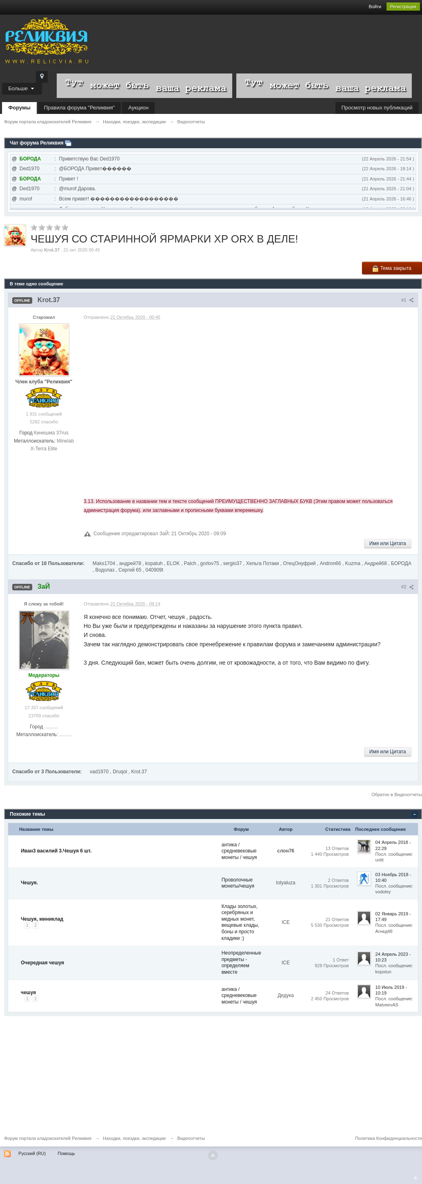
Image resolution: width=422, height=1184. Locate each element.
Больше (22, 88)
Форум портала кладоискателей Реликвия (47, 1138)
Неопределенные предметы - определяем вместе (241, 962)
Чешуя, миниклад (42, 919)
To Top (415, 1177)
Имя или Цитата (387, 543)
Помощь (66, 1153)
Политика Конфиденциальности (388, 1138)
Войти (375, 6)
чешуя (28, 992)
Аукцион (138, 108)
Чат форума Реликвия (37, 143)
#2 (407, 586)
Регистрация (403, 6)
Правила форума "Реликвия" (79, 108)
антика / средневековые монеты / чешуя (239, 851)
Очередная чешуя (42, 963)
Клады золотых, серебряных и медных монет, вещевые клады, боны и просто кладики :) (240, 922)
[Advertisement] (211, 1073)
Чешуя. (29, 883)
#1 (407, 300)
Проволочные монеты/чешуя (238, 883)
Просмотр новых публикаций (377, 108)
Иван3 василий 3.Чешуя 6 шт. (56, 851)
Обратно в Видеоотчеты (396, 794)
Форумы (19, 108)
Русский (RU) (32, 1153)
